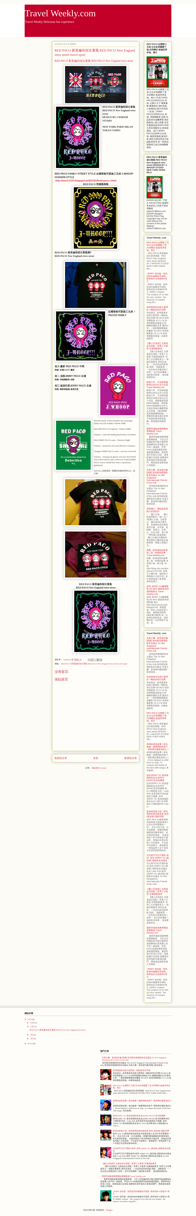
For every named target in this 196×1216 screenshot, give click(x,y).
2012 (30, 1043)
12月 (32, 1023)
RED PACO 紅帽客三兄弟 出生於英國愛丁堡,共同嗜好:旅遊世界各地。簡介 (158, 246)
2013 (30, 1019)
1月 (32, 1038)
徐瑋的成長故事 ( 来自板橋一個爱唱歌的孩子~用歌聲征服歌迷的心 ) (157, 747)
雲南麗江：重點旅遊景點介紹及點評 (157, 510)
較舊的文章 (130, 758)
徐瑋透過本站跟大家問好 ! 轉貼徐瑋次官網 (157, 308)
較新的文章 (61, 758)
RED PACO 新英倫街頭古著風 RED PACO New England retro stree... (58, 1030)
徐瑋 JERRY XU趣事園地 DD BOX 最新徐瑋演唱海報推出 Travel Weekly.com (158, 590)
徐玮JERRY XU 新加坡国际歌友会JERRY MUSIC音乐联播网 (157, 778)
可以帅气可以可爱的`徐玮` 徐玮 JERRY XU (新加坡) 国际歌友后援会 (158, 858)
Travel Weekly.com (60, 13)
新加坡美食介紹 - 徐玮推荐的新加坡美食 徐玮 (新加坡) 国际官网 (158, 814)
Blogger (109, 1210)
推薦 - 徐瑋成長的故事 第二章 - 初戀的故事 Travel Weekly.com (157, 553)
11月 (32, 1026)
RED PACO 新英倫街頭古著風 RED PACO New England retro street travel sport (94, 664)
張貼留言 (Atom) (99, 768)
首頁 (95, 758)
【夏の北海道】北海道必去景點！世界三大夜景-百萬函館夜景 (157, 346)
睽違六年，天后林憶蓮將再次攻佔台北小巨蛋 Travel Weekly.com (157, 385)
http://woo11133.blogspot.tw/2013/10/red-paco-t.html (85, 180)
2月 (32, 1035)
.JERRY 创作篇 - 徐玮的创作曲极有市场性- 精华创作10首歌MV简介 (157, 277)
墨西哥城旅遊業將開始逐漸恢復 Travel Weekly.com (157, 431)
